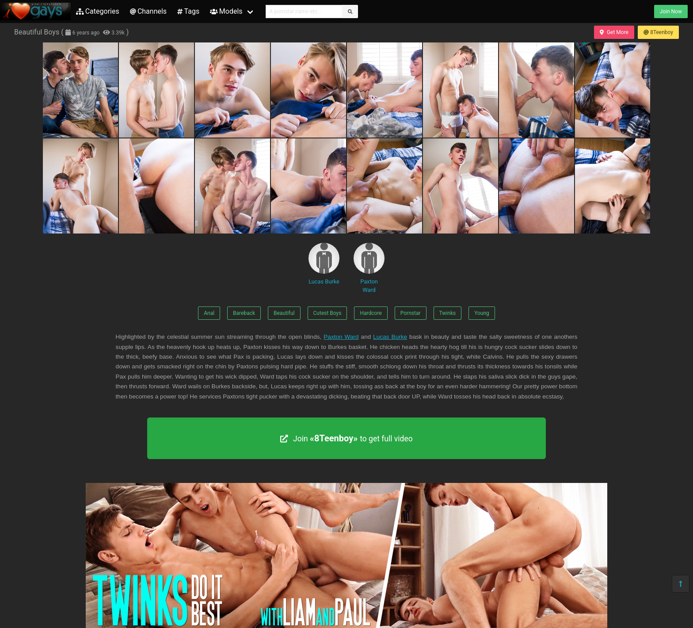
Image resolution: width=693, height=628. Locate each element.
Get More (614, 32)
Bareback (244, 313)
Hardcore (370, 313)
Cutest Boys (327, 313)
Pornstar (410, 313)
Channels (148, 11)
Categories (97, 11)
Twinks (447, 313)
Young (481, 313)
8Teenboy (658, 32)
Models (226, 11)
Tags (188, 11)
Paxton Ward (369, 268)
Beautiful (284, 313)
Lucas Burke (323, 264)
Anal (209, 313)
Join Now (671, 11)
